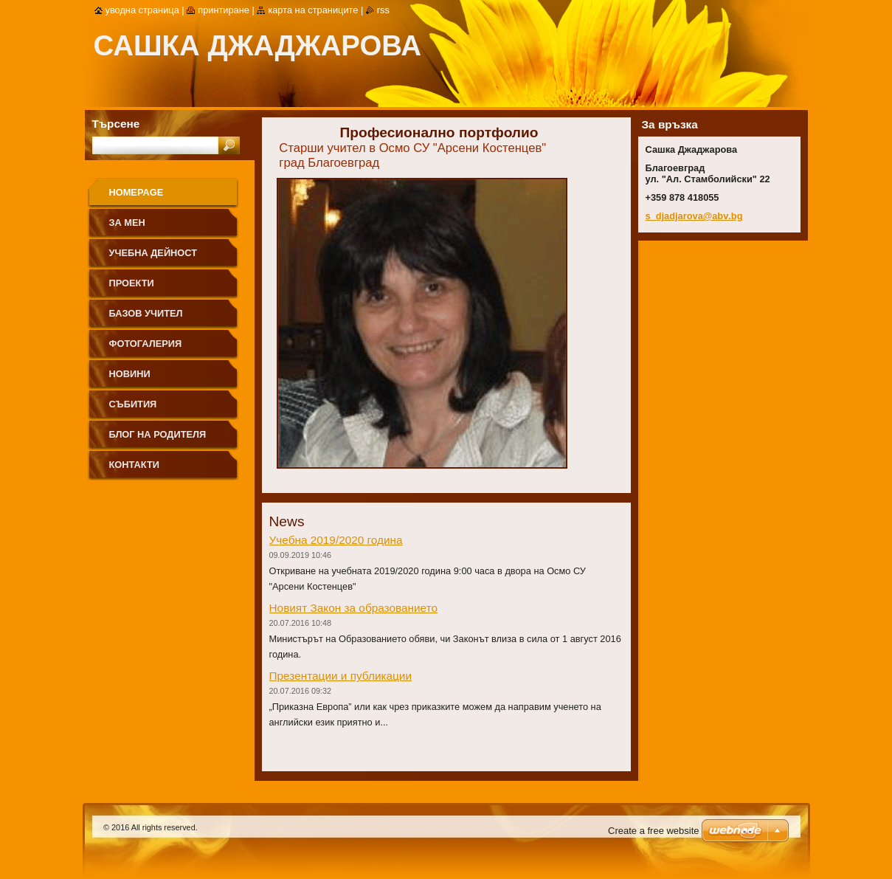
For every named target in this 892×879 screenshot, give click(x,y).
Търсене (116, 123)
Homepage (136, 192)
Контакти (134, 464)
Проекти (131, 283)
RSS (383, 9)
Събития (133, 404)
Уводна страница (142, 9)
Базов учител (146, 313)
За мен (127, 222)
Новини (130, 373)
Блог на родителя (158, 434)
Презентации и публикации (340, 675)
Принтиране (223, 9)
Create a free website (653, 830)
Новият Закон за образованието (353, 607)
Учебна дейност (153, 252)
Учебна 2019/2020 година (336, 540)
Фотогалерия (145, 343)
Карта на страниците (313, 9)
